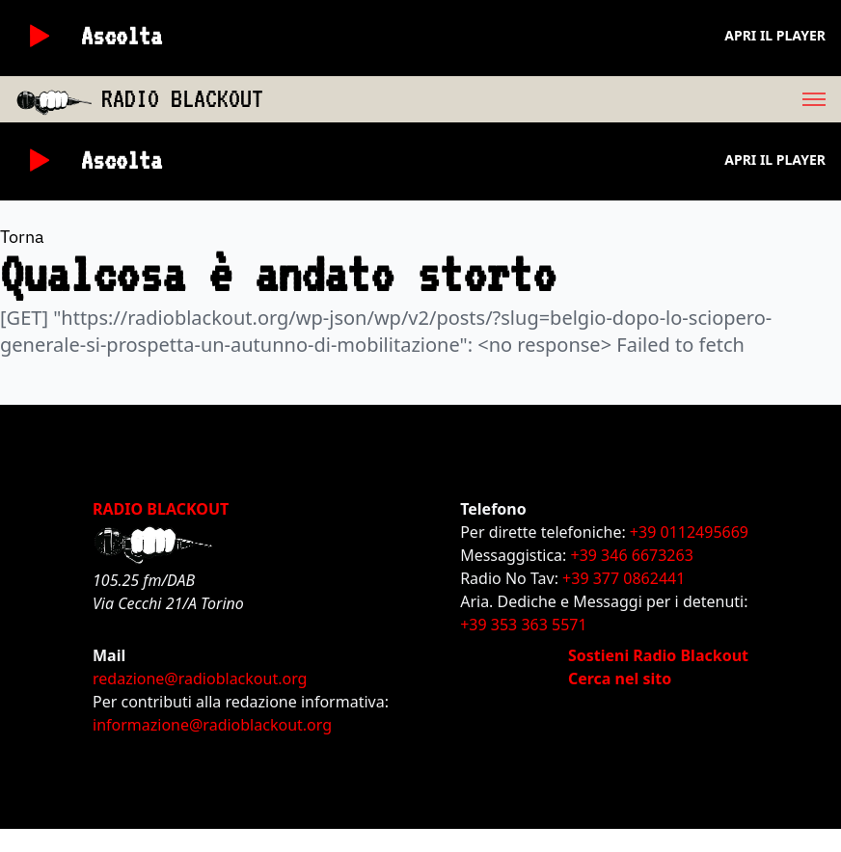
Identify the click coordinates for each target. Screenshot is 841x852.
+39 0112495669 (689, 532)
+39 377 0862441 (623, 578)
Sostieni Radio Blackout (658, 655)
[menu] (552, 99)
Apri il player (775, 35)
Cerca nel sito (619, 678)
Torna (22, 237)
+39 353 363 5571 (523, 624)
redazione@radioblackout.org (200, 678)
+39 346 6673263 (632, 555)
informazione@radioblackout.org (212, 724)
